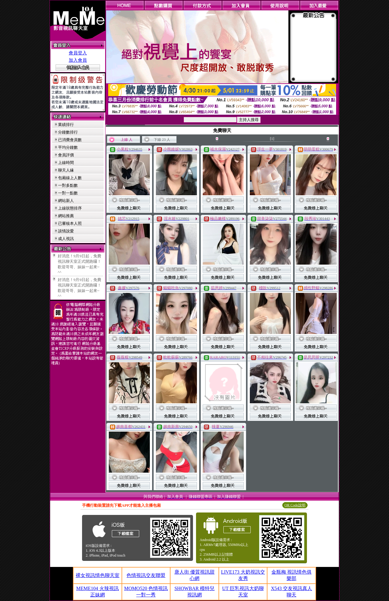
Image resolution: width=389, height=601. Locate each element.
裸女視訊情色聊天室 (97, 575)
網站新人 (66, 200)
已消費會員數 (70, 139)
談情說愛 (66, 231)
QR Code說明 (294, 505)
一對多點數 (68, 185)
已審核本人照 (70, 223)
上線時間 (66, 162)
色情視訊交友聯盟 (145, 575)
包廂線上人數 (70, 177)
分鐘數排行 (68, 132)
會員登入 (78, 52)
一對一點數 (68, 193)
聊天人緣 (66, 170)
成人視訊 (66, 238)
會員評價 (66, 155)
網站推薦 (66, 216)
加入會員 (78, 60)
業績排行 (66, 124)
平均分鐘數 (68, 147)
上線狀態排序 (70, 208)
